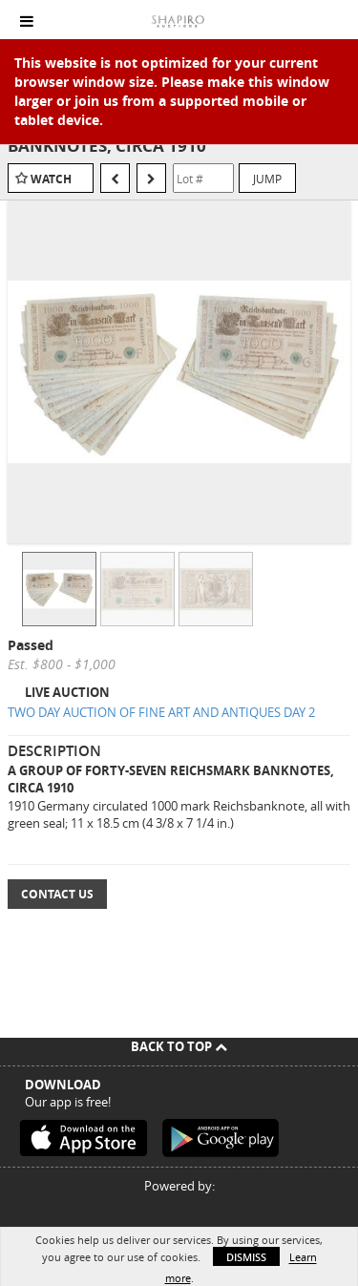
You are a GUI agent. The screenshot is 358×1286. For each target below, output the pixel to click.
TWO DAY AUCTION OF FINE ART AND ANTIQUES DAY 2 (161, 712)
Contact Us (57, 894)
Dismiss (246, 1257)
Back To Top (179, 1046)
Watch (51, 179)
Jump (267, 178)
